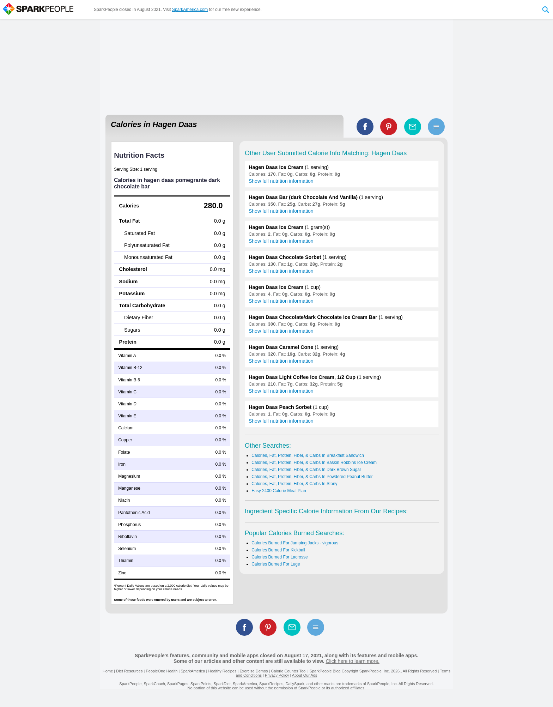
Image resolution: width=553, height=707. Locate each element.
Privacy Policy (277, 675)
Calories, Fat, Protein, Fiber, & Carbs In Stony (294, 483)
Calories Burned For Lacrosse (279, 557)
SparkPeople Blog (325, 671)
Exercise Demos (253, 671)
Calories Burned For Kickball (278, 550)
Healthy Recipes (222, 671)
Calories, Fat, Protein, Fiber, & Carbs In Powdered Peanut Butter (312, 476)
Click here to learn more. (352, 661)
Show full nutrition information (281, 181)
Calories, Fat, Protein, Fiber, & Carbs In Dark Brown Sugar (306, 469)
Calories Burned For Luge (275, 564)
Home (108, 671)
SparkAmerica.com (190, 9)
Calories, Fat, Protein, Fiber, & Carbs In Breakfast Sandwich (307, 455)
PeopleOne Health (161, 671)
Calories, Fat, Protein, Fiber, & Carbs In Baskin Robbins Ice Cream (314, 462)
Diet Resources (129, 671)
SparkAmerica (193, 671)
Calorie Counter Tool (288, 671)
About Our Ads (304, 675)
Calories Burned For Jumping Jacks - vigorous (294, 542)
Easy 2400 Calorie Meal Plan (278, 490)
